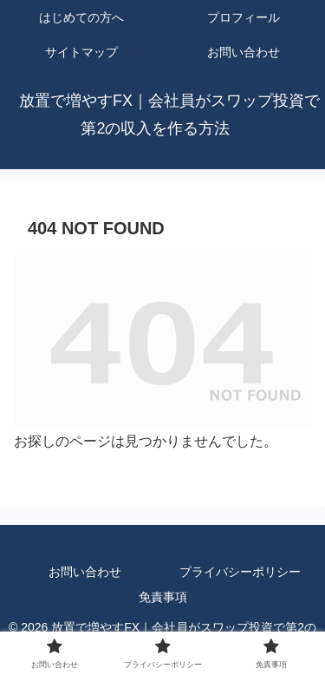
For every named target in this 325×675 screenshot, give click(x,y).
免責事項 (163, 597)
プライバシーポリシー (240, 572)
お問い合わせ (85, 572)
